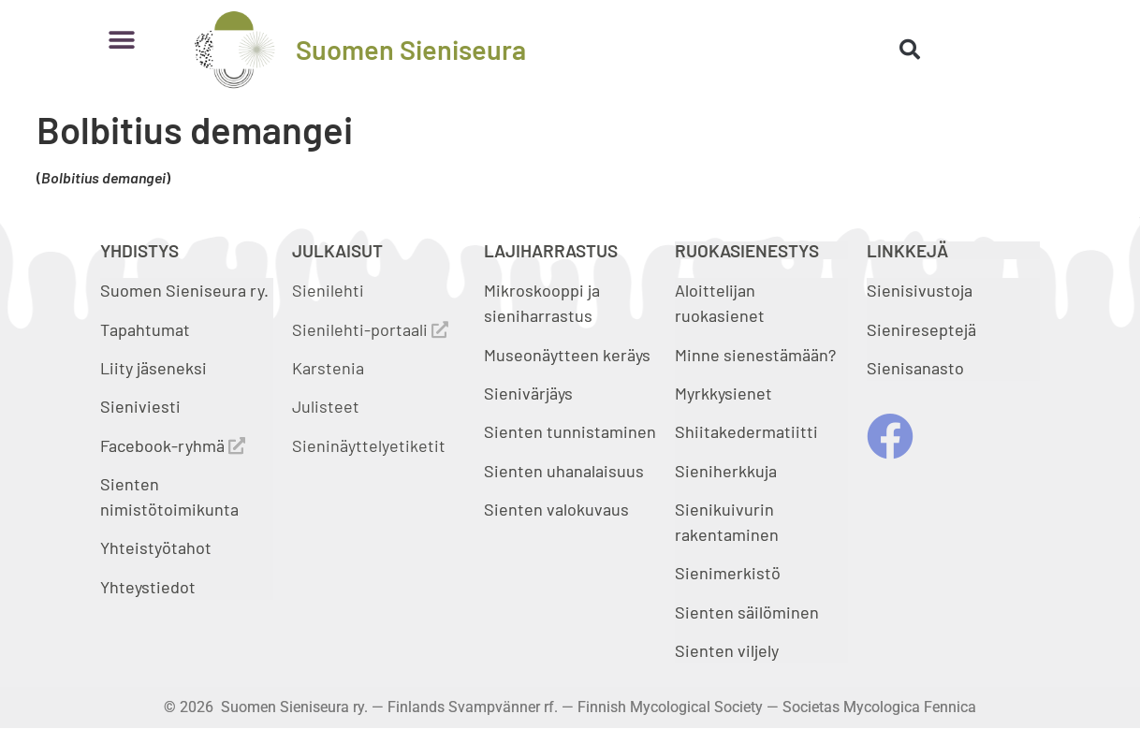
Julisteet (325, 406)
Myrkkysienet (723, 393)
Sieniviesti (142, 406)
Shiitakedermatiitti (746, 431)
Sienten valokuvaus (556, 509)
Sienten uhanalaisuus (564, 470)
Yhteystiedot (148, 586)
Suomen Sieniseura (411, 49)
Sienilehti (328, 290)
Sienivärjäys (528, 393)
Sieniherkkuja (726, 470)
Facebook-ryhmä (172, 445)
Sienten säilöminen (747, 612)
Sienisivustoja (919, 290)
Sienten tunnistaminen (570, 431)
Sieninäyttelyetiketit (369, 445)
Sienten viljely (727, 650)
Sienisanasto (915, 367)
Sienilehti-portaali (370, 329)
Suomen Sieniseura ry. (184, 290)
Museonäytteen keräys (567, 354)
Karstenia (328, 367)
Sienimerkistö (728, 572)
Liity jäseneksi (153, 367)
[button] (121, 40)
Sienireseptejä (921, 329)
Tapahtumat (145, 329)
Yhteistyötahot (156, 547)
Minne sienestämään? (755, 354)
